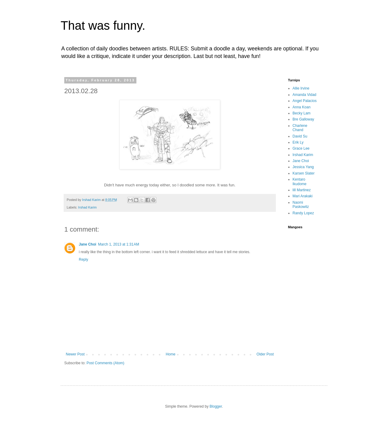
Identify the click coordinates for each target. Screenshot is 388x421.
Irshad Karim (87, 207)
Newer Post (75, 354)
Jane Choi (87, 244)
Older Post (265, 354)
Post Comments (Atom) (105, 363)
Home (171, 354)
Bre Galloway (303, 119)
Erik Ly (298, 142)
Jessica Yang (303, 167)
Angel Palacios (304, 101)
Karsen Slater (304, 173)
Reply (83, 259)
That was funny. (103, 25)
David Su (300, 136)
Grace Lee (301, 148)
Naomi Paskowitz (301, 204)
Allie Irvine (301, 88)
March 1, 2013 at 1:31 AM (118, 244)
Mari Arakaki (303, 196)
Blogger (215, 406)
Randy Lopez (303, 213)
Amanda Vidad (304, 95)
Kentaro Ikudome (299, 181)
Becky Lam (301, 113)
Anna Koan (301, 107)
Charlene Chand (300, 128)
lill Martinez (302, 190)
